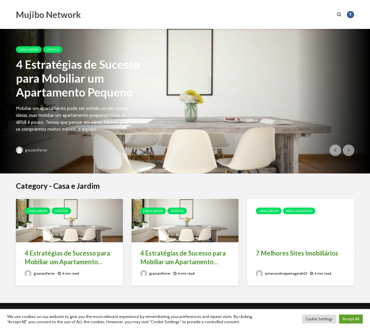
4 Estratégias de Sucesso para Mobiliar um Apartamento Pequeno (78, 78)
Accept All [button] (351, 319)
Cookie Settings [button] (319, 319)
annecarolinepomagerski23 (281, 273)
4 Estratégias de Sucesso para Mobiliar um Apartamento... (67, 257)
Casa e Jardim (28, 49)
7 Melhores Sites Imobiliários (297, 253)
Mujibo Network (48, 14)
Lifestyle (52, 49)
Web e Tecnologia (299, 211)
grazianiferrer (31, 150)
